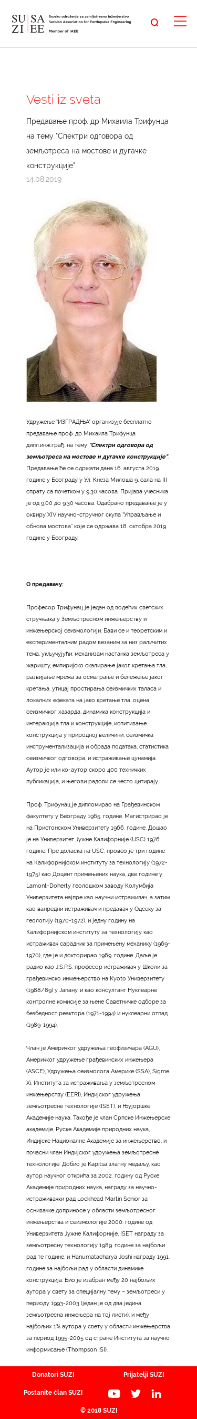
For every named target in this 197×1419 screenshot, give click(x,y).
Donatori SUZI (53, 1374)
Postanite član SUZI (53, 1392)
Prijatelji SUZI (143, 1374)
